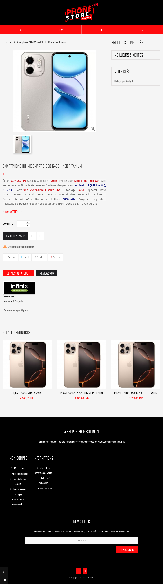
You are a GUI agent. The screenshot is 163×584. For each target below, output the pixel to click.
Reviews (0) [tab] (47, 273)
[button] (102, 29)
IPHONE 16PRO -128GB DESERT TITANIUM (135, 393)
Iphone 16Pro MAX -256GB (27, 393)
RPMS (90, 577)
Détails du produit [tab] (18, 273)
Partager (11, 257)
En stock (7, 301)
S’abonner (127, 549)
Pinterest (56, 257)
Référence (8, 296)
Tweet (26, 257)
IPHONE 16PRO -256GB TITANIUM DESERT (81, 393)
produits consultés (127, 42)
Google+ (40, 257)
